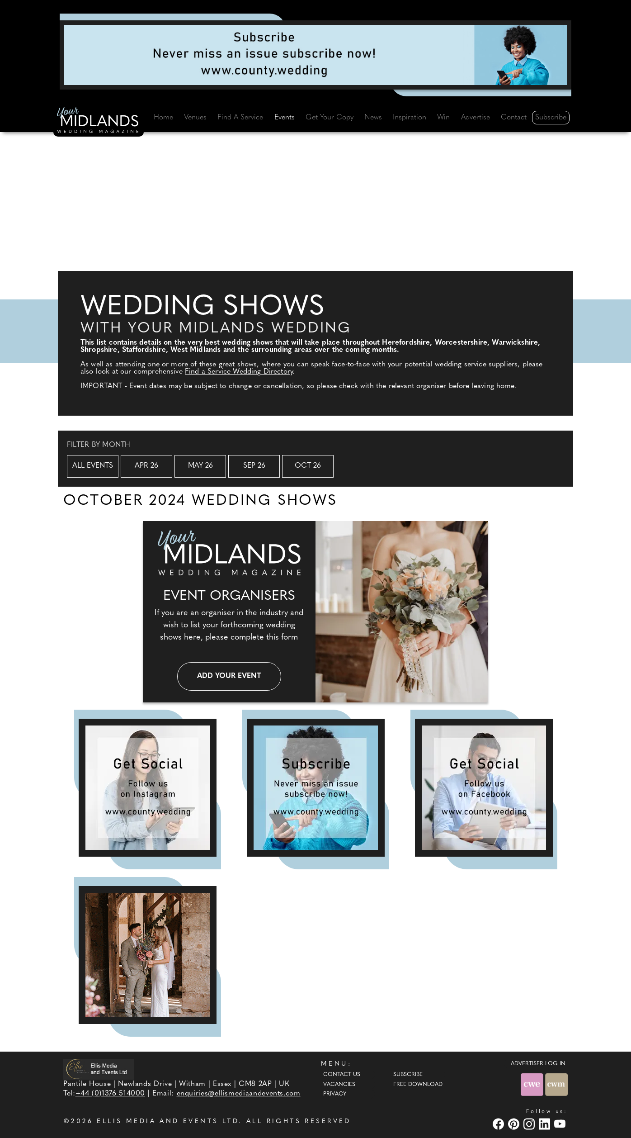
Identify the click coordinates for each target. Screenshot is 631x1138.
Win (443, 117)
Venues (195, 117)
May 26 (200, 465)
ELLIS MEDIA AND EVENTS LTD (168, 1121)
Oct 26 (308, 465)
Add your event (229, 676)
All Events (92, 465)
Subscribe (550, 117)
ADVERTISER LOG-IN (538, 1064)
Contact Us (341, 1074)
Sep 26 (254, 465)
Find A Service (240, 117)
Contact (514, 117)
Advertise (475, 117)
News (373, 117)
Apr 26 (146, 465)
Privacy (334, 1094)
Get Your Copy (329, 117)
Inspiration (409, 117)
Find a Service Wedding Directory (238, 371)
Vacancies (339, 1084)
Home (163, 117)
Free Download (418, 1084)
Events (284, 117)
